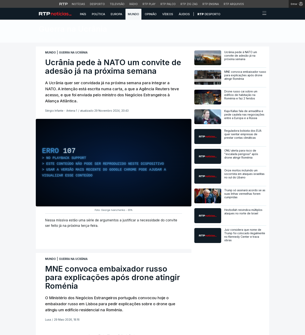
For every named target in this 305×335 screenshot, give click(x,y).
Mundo (133, 14)
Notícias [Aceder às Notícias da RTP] (78, 4)
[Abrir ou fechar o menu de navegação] (263, 14)
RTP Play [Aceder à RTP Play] (149, 4)
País (83, 14)
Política (98, 14)
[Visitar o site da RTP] (63, 4)
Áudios (184, 14)
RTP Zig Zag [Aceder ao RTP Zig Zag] (189, 4)
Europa (116, 14)
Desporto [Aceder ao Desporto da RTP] (97, 4)
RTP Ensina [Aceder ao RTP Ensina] (210, 4)
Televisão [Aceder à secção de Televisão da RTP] (117, 4)
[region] (113, 162)
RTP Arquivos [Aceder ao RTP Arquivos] (234, 4)
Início (43, 38)
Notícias (58, 38)
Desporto (208, 14)
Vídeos (167, 14)
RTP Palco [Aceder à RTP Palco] (168, 4)
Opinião (151, 14)
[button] (257, 14)
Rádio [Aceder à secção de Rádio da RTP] (133, 4)
